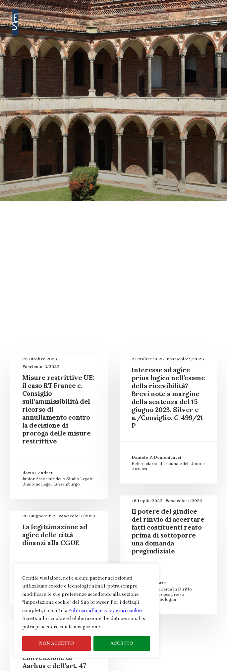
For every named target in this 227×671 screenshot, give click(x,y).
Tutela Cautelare (178, 211)
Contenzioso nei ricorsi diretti (154, 104)
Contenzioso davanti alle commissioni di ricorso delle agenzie (113, 89)
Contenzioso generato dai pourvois (77, 104)
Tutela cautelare (135, 211)
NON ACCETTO (56, 643)
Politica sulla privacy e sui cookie (105, 610)
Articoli (105, 81)
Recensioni (43, 211)
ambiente (80, 81)
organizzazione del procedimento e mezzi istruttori (66, 158)
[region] (86, 610)
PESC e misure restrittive (155, 158)
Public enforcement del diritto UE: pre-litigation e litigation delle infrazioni (113, 165)
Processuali (203, 158)
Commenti (180, 81)
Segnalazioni (75, 211)
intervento (130, 150)
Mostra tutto (49, 81)
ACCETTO (121, 643)
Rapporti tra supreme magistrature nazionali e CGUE (113, 188)
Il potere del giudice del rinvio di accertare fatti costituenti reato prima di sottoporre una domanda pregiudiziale (168, 402)
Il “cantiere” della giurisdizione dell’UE (136, 142)
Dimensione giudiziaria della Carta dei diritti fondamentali (113, 127)
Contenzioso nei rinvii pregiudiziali (72, 120)
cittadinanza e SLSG (141, 81)
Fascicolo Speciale (179, 135)
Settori (103, 211)
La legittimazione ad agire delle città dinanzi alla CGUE (54, 405)
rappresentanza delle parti (174, 203)
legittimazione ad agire (173, 150)
